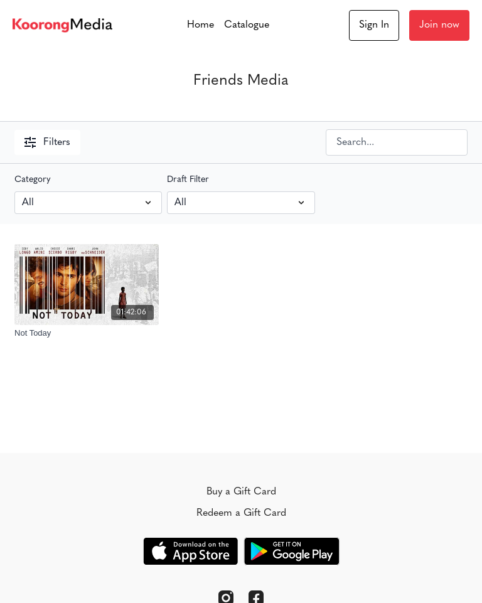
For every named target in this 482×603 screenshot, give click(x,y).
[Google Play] (292, 551)
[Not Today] (86, 333)
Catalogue (246, 25)
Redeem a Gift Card (241, 513)
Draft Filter (188, 179)
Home (200, 25)
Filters (47, 142)
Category (32, 179)
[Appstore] (190, 551)
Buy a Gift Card (241, 492)
